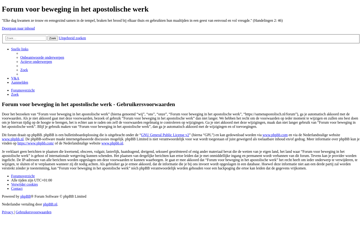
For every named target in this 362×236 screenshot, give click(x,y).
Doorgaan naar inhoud (18, 28)
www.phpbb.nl (13, 139)
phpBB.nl (50, 204)
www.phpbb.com (275, 135)
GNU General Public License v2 (165, 135)
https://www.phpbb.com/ (36, 143)
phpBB (25, 196)
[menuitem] (42, 57)
